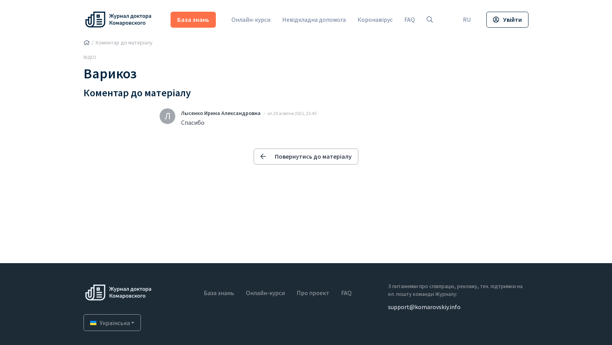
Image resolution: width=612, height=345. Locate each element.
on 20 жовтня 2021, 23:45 (292, 113)
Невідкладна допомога (314, 19)
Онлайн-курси (250, 19)
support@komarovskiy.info (424, 307)
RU (467, 19)
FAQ (409, 19)
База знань (193, 19)
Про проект (313, 293)
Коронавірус (375, 19)
